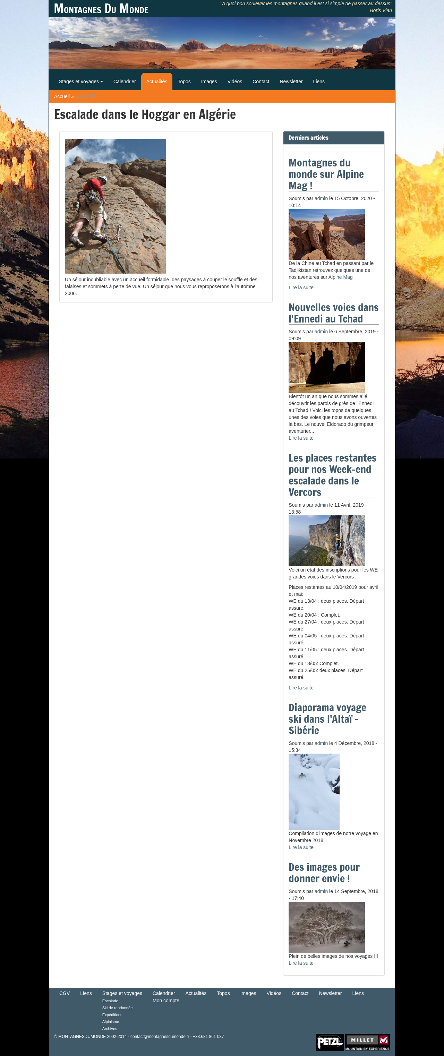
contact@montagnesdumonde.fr (159, 1036)
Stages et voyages (81, 81)
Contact (261, 81)
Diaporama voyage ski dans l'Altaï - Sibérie (327, 719)
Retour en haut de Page (293, 1042)
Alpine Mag (340, 277)
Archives (109, 1029)
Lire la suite (301, 287)
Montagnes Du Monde (101, 8)
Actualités (157, 81)
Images (209, 81)
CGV (64, 993)
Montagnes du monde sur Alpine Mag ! (326, 174)
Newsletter (291, 81)
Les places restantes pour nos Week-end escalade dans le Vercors (333, 474)
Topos (184, 81)
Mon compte (166, 1000)
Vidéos (235, 81)
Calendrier (124, 81)
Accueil (62, 96)
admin (321, 198)
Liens (319, 81)
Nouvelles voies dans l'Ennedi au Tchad (334, 313)
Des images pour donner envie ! (324, 872)
